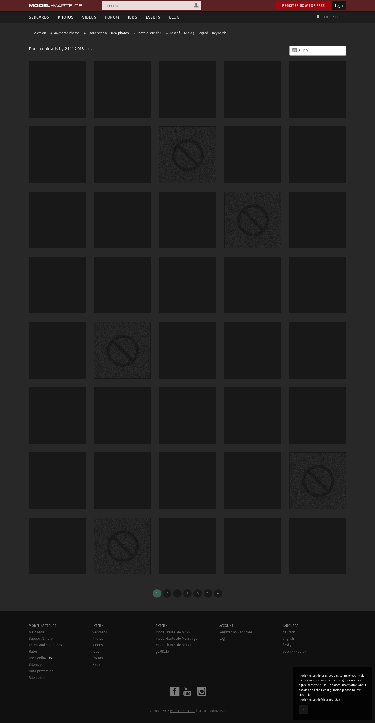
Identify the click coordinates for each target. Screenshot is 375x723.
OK (303, 709)
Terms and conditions (45, 645)
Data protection (41, 671)
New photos (120, 33)
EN (326, 17)
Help (336, 17)
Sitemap (35, 665)
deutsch (289, 632)
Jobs (132, 17)
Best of (175, 33)
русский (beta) (294, 652)
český (287, 645)
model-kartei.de (182, 711)
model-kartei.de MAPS (173, 632)
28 (207, 593)
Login (339, 5)
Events (153, 17)
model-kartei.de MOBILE (174, 645)
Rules (33, 652)
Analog (189, 33)
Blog (174, 17)
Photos (66, 17)
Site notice (37, 678)
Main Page (36, 632)
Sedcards (39, 17)
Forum (112, 17)
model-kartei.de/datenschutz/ (319, 699)
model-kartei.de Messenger (177, 639)
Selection (39, 33)
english (288, 639)
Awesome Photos (66, 33)
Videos (89, 17)
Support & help (41, 639)
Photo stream (97, 33)
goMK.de (162, 652)
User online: (41, 658)
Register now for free (303, 5)
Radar (97, 665)
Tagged (203, 33)
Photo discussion (149, 33)
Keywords (219, 33)
